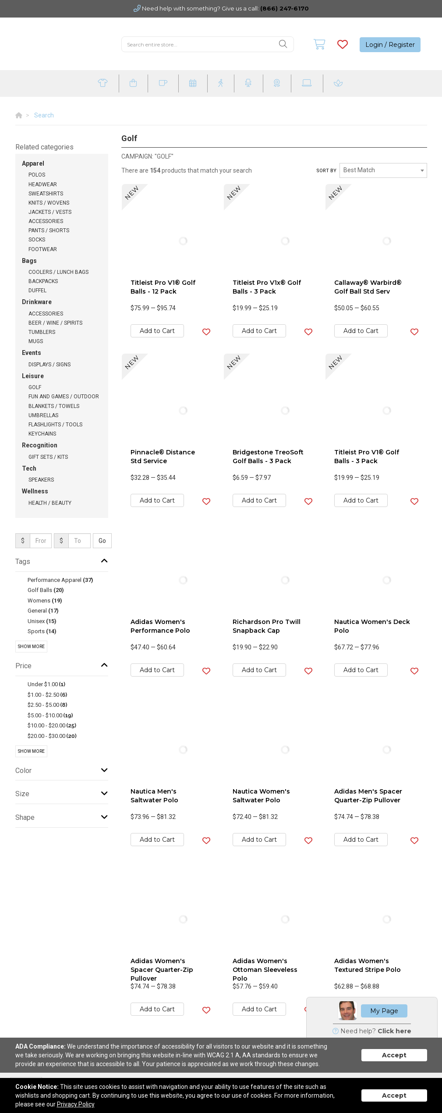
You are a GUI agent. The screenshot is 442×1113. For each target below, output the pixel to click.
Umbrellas (43, 415)
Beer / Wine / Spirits (55, 323)
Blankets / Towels (53, 406)
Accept (394, 1055)
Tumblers (41, 332)
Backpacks (43, 281)
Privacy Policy (76, 1104)
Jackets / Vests (49, 212)
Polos (36, 175)
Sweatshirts (45, 194)
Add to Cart (157, 331)
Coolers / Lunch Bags (58, 272)
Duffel (37, 290)
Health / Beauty (49, 503)
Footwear (42, 249)
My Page (384, 1011)
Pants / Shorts (48, 230)
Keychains (42, 434)
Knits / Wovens (48, 203)
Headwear (42, 184)
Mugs (35, 341)
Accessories (45, 221)
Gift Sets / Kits (48, 457)
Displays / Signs (49, 365)
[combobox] (383, 170)
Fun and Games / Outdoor (63, 396)
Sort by (326, 171)
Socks (36, 240)
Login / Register (390, 45)
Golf (34, 387)
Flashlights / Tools (55, 425)
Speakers (41, 480)
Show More (31, 646)
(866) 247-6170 (284, 8)
